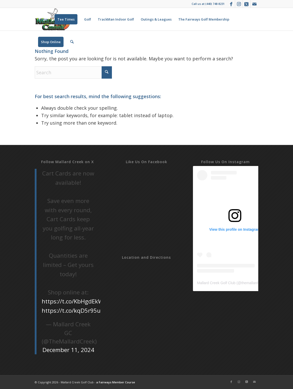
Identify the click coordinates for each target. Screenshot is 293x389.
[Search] (72, 42)
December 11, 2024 (68, 350)
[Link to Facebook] (231, 4)
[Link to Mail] (254, 4)
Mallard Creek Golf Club (216, 283)
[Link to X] (246, 4)
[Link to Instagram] (239, 4)
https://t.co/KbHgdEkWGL (76, 301)
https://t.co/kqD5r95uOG (75, 310)
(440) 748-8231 (215, 4)
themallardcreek (254, 283)
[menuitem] (43, 19)
